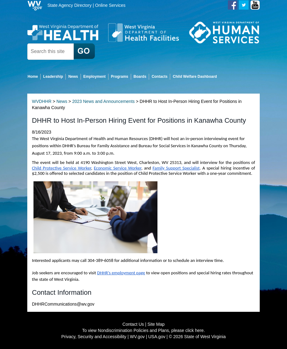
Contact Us (133, 324)
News (61, 101)
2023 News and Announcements (103, 101)
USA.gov (156, 336)
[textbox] (50, 51)
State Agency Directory (69, 5)
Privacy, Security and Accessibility (93, 336)
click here (194, 330)
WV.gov (137, 336)
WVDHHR (41, 101)
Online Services (110, 5)
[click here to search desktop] (84, 51)
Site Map (156, 324)
